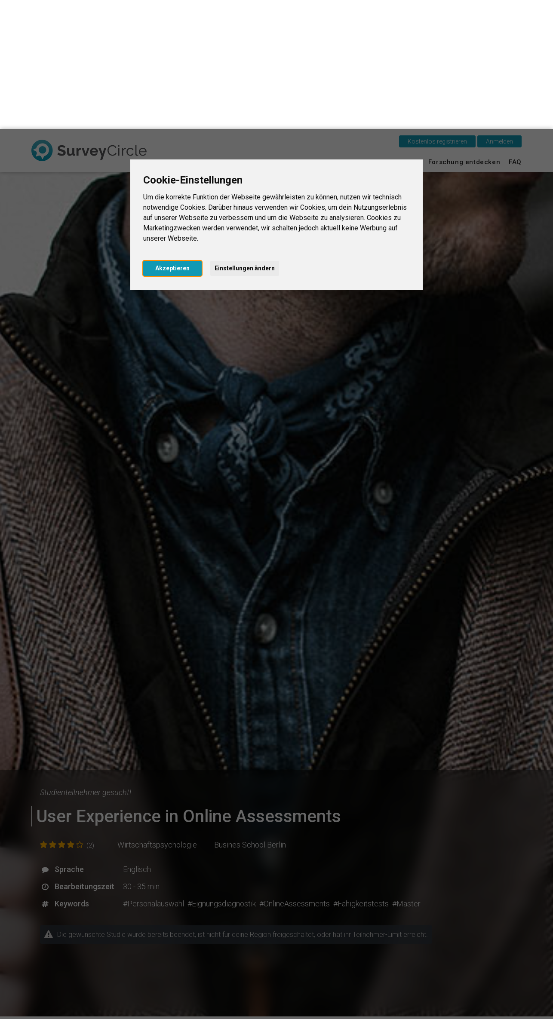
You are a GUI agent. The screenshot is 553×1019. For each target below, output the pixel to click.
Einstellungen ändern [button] (245, 139)
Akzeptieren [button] (172, 139)
